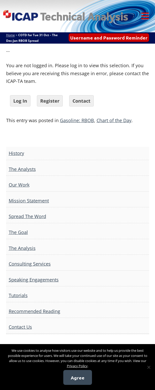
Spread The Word (27, 216)
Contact (81, 101)
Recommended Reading (34, 311)
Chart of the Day (114, 120)
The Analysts (22, 169)
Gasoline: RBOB (77, 120)
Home (10, 35)
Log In (20, 101)
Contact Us (20, 327)
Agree (78, 378)
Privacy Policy (77, 366)
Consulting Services (30, 264)
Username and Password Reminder (109, 38)
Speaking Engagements (34, 280)
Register (49, 101)
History (16, 153)
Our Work (19, 185)
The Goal (18, 232)
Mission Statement (29, 201)
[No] (148, 367)
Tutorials (18, 295)
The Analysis (22, 248)
